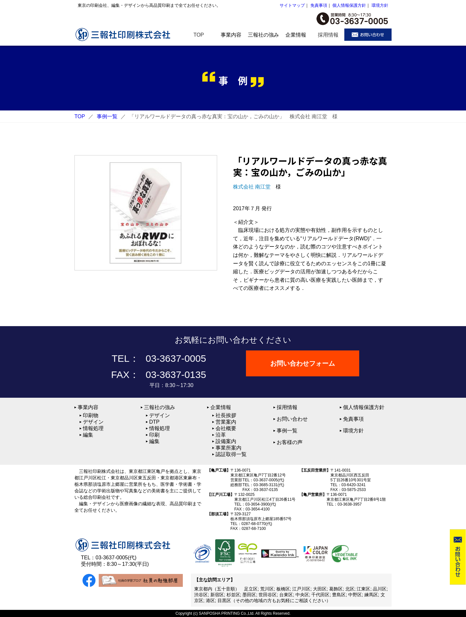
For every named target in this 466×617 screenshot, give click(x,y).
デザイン (93, 422)
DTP (154, 422)
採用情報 (287, 407)
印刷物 (90, 415)
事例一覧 (107, 116)
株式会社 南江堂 (252, 186)
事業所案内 (228, 448)
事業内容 (88, 407)
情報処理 (93, 428)
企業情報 (220, 407)
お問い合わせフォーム (302, 363)
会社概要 (226, 428)
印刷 (154, 435)
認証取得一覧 (231, 454)
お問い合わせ (292, 419)
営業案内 (226, 422)
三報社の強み (159, 407)
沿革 (221, 435)
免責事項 (318, 5)
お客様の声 (290, 442)
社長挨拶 (226, 415)
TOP (79, 116)
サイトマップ (292, 5)
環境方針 (380, 5)
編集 (88, 435)
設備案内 (226, 441)
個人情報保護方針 (349, 5)
